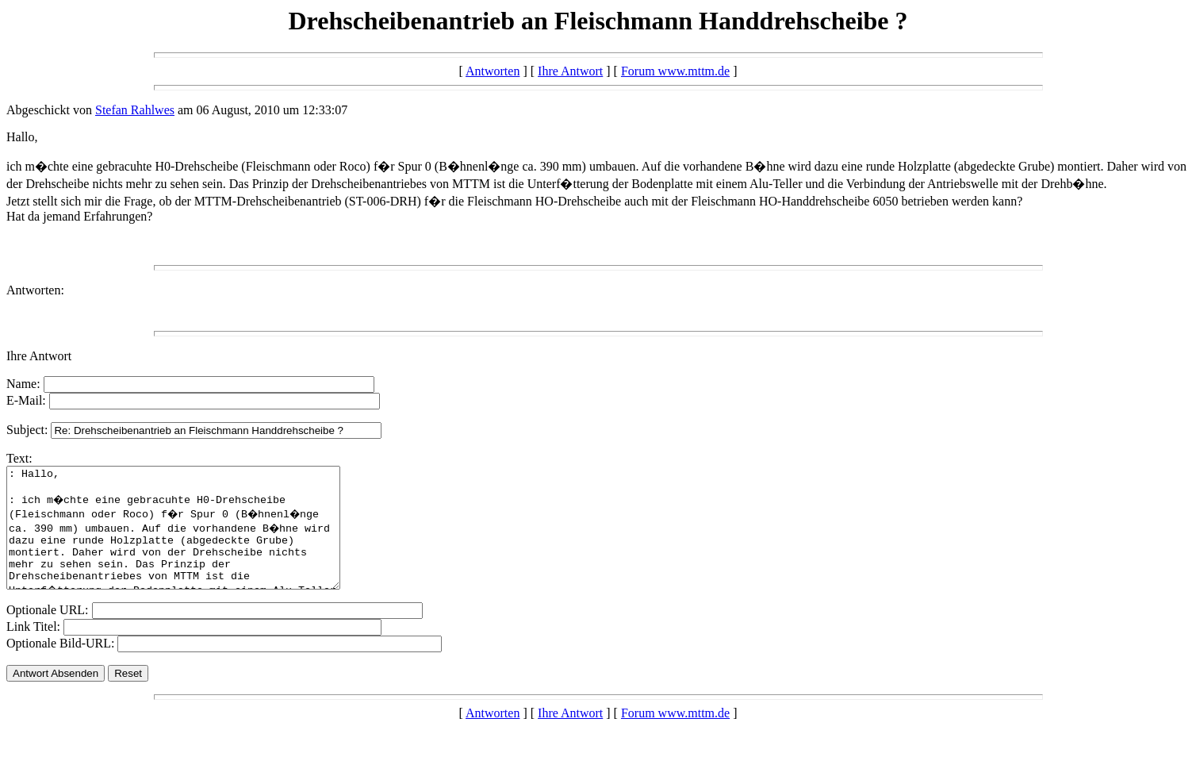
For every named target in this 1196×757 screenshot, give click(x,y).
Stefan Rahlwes (134, 110)
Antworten (492, 71)
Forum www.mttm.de (675, 71)
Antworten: (35, 290)
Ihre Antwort (570, 71)
